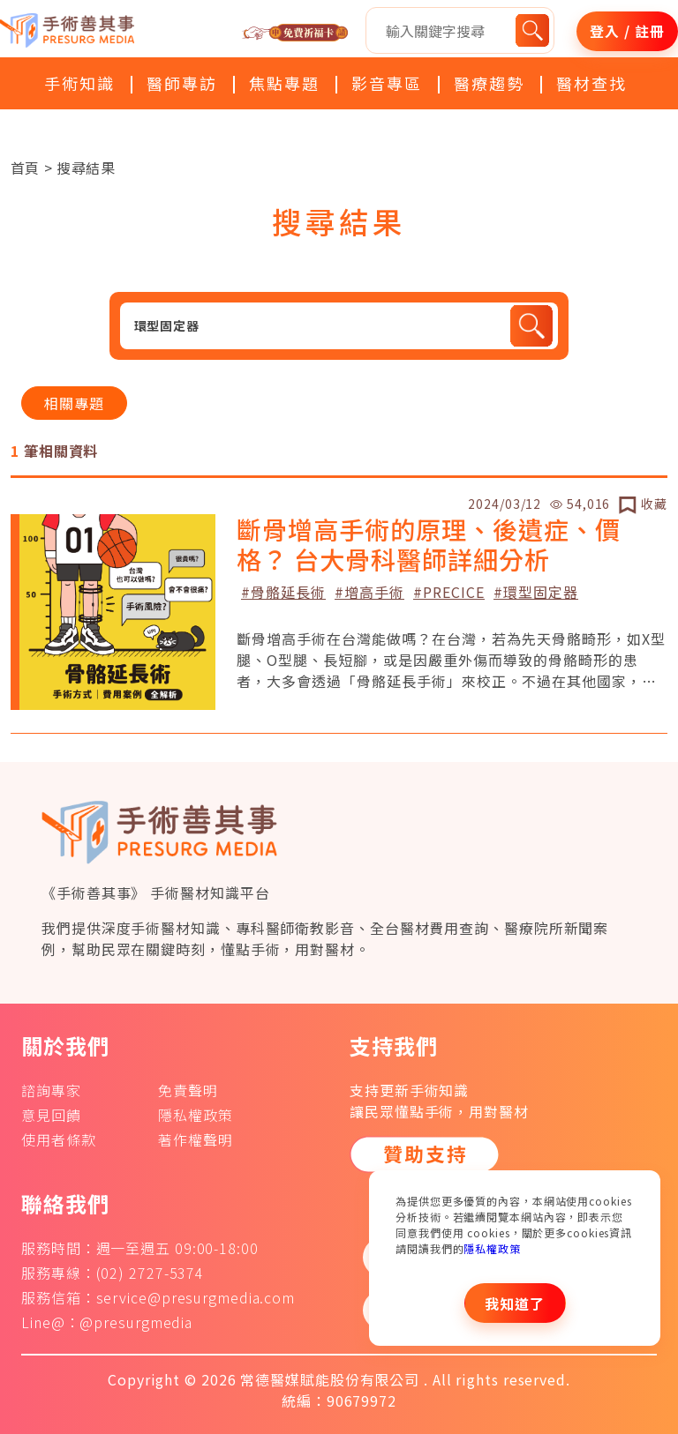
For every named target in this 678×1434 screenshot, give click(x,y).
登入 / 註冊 (627, 30)
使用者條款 (58, 1139)
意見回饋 (51, 1114)
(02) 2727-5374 (150, 1272)
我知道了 (515, 1303)
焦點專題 (284, 82)
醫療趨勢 (489, 82)
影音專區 (386, 82)
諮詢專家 (51, 1090)
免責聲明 (188, 1090)
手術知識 (79, 82)
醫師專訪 (182, 82)
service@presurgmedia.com (196, 1297)
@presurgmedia (135, 1322)
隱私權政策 (492, 1248)
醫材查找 (591, 82)
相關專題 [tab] (74, 403)
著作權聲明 (195, 1139)
